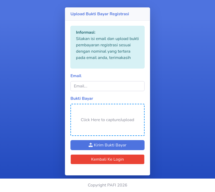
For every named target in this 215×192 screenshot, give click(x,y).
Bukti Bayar (81, 98)
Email (75, 76)
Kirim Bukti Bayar (107, 145)
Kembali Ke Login (107, 159)
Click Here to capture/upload (107, 120)
